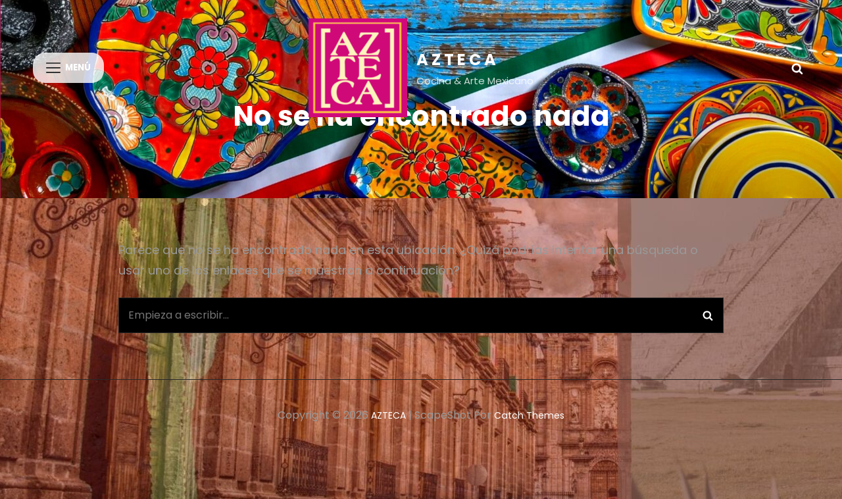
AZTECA (457, 59)
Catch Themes (532, 432)
